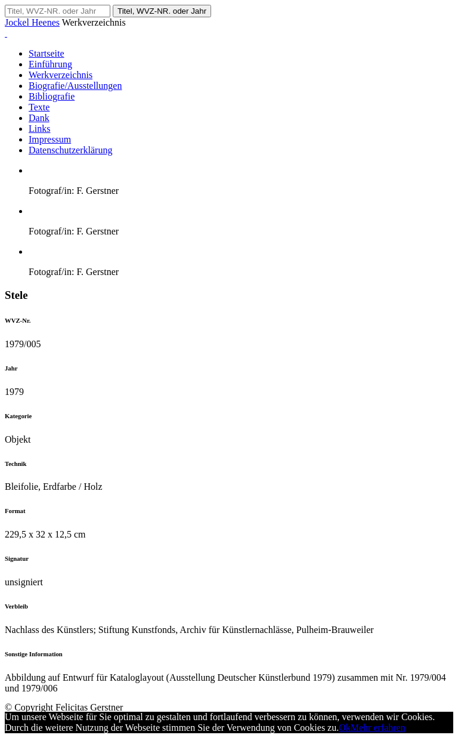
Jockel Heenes (32, 22)
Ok (345, 727)
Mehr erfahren (378, 727)
